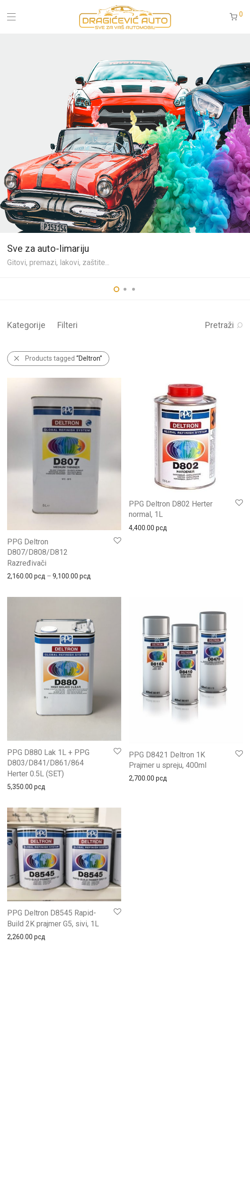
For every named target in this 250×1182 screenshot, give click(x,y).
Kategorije (26, 325)
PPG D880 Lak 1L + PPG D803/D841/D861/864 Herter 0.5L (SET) (48, 763)
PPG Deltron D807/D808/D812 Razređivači (37, 552)
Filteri (67, 325)
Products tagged (63, 358)
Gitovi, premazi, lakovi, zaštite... (58, 262)
